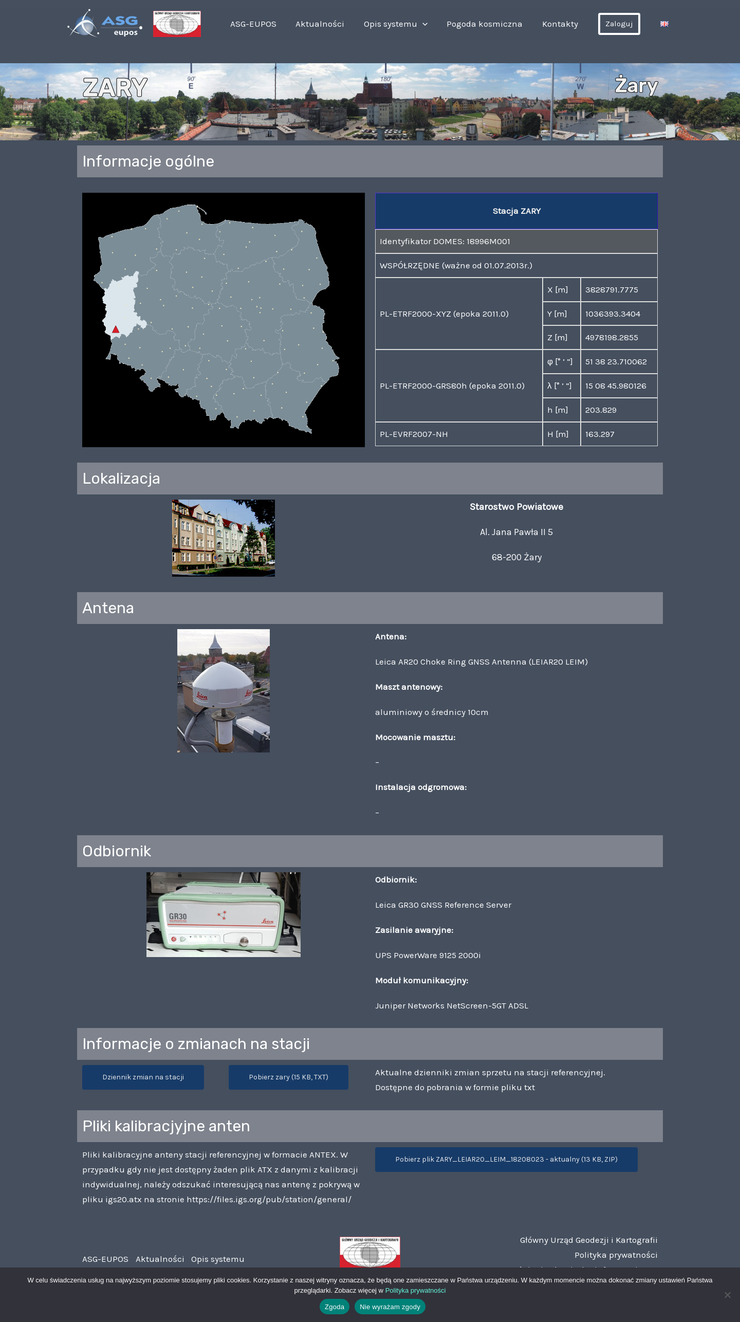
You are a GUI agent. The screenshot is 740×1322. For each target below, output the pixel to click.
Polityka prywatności (616, 1255)
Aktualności (335, 24)
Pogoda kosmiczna (493, 24)
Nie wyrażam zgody (390, 1307)
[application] (434, 24)
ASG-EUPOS (273, 24)
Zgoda (334, 1307)
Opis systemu (407, 24)
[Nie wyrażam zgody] (727, 1295)
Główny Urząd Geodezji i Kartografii (589, 1240)
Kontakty (564, 24)
